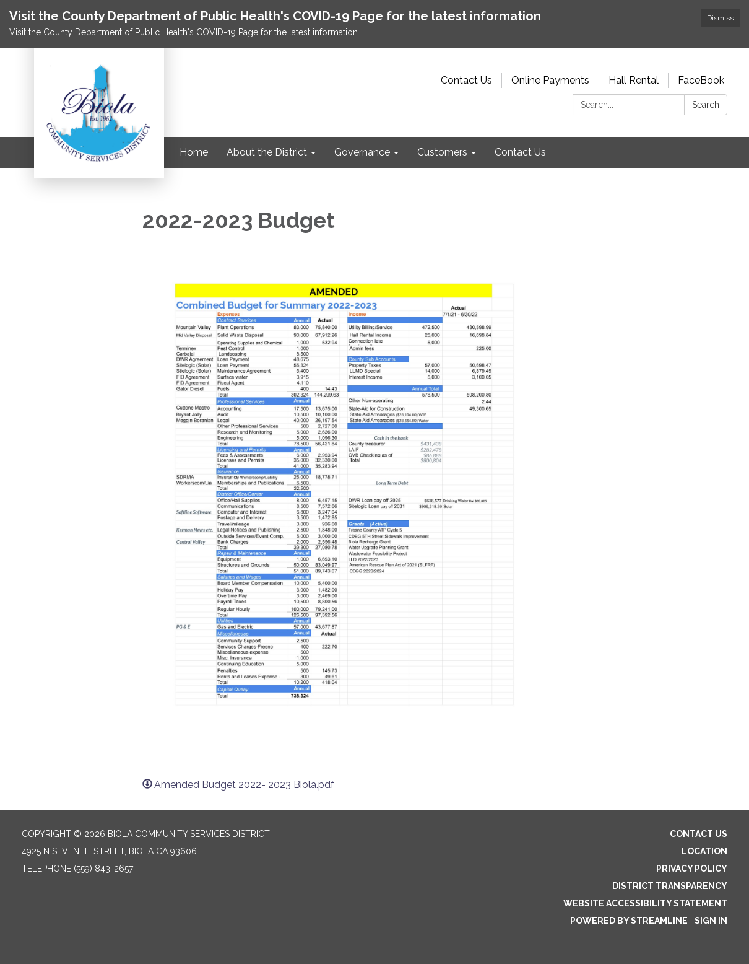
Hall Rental (633, 80)
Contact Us (466, 80)
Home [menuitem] (194, 152)
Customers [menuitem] (442, 152)
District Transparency (669, 886)
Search (705, 105)
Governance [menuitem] (362, 152)
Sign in (711, 921)
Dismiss (720, 18)
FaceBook (701, 80)
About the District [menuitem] (267, 152)
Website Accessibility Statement (645, 903)
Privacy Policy (691, 869)
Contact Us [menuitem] (520, 152)
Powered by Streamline (629, 921)
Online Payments (550, 80)
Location (704, 851)
